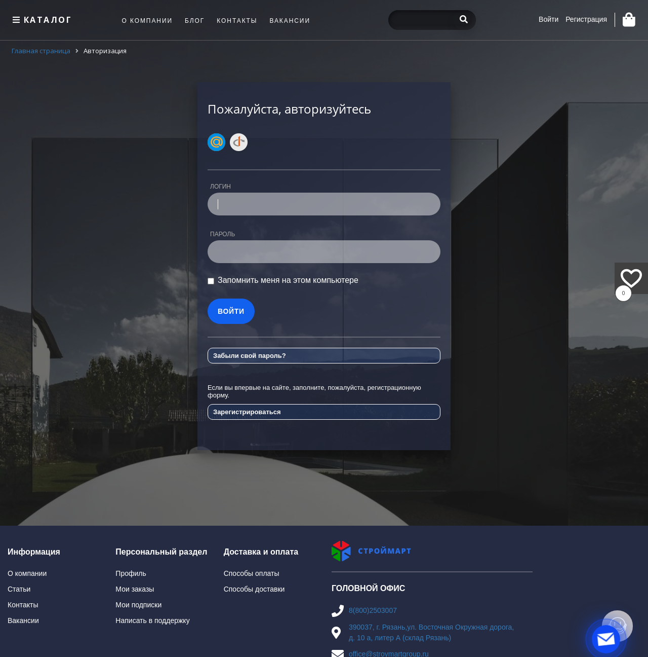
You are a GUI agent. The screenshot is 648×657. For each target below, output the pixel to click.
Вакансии (23, 620)
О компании (27, 573)
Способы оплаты (251, 573)
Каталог (41, 19)
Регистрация (586, 19)
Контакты (23, 605)
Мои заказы (134, 589)
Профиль (130, 573)
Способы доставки (254, 589)
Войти (548, 19)
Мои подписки (138, 605)
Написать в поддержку (152, 620)
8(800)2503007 (373, 610)
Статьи (19, 589)
